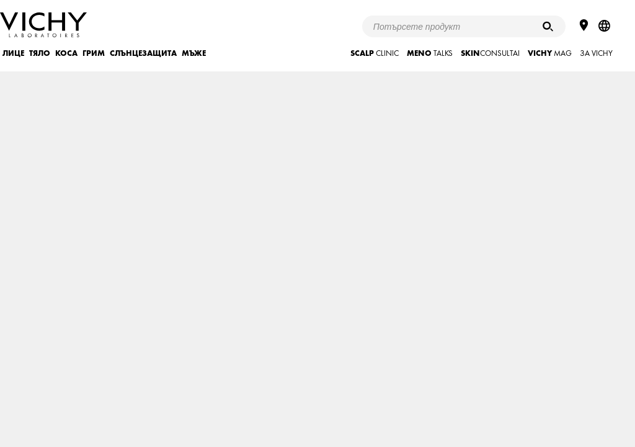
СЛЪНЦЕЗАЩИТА (143, 53)
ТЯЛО (39, 53)
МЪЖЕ (194, 53)
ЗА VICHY (596, 53)
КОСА (66, 53)
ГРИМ (93, 53)
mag (550, 53)
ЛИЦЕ (13, 53)
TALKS (430, 53)
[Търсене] (548, 26)
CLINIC (374, 53)
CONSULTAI (490, 53)
